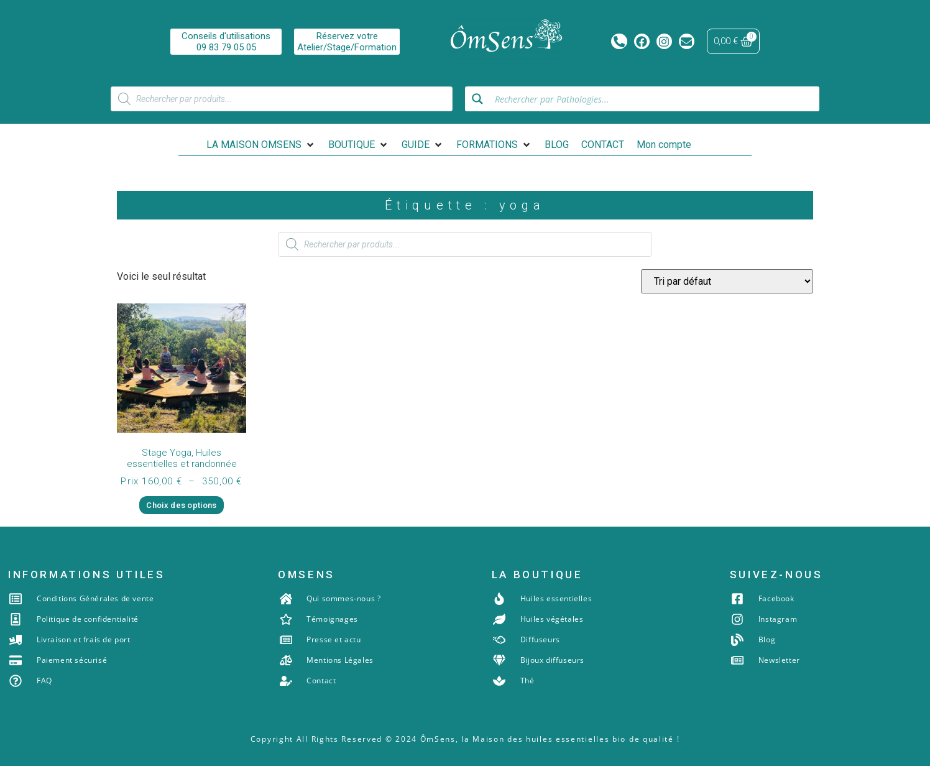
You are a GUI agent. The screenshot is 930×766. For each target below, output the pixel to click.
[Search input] (653, 99)
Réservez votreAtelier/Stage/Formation (347, 41)
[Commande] (727, 281)
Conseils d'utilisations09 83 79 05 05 (226, 41)
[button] (261, 144)
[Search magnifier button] (477, 98)
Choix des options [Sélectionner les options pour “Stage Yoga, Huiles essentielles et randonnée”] (181, 505)
